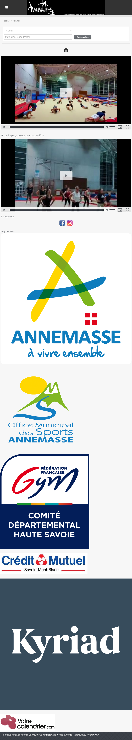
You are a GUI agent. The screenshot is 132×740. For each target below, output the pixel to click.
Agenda (16, 21)
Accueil (6, 21)
